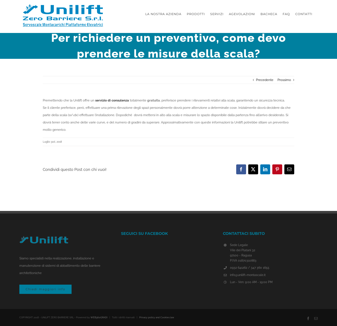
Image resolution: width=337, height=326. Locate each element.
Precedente (264, 80)
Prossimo (284, 80)
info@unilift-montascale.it (248, 275)
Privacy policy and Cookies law (156, 317)
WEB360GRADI (98, 317)
